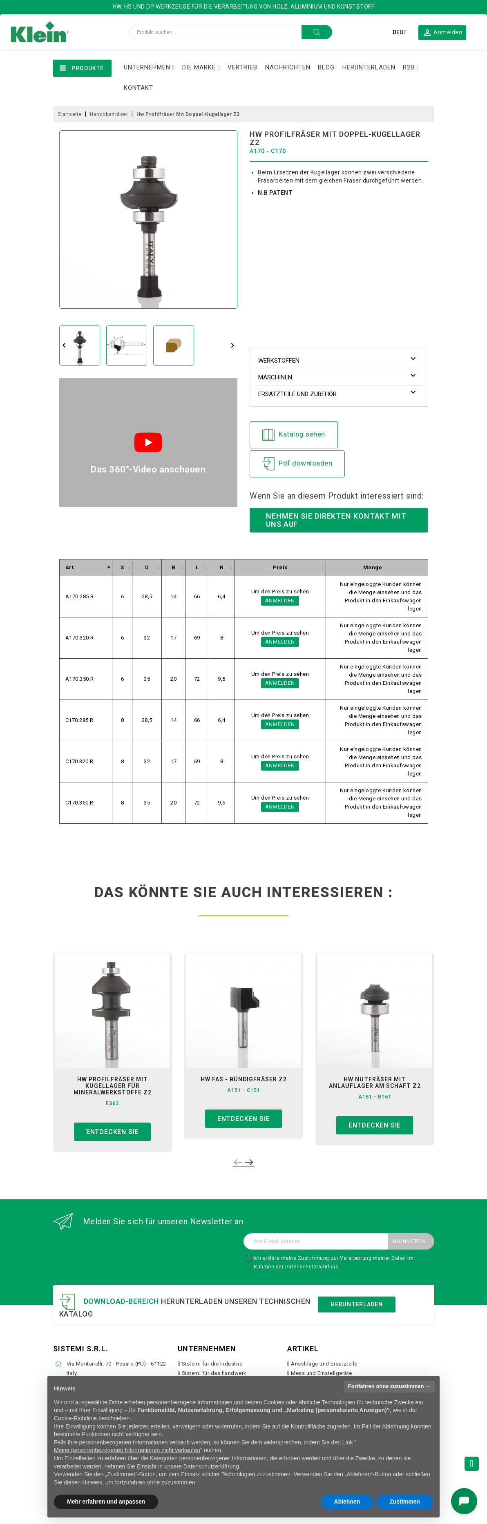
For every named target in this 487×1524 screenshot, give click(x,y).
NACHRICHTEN (288, 67)
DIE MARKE (199, 67)
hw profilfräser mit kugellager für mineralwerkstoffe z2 (113, 1086)
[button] (442, 32)
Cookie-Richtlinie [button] (75, 1418)
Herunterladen (356, 1304)
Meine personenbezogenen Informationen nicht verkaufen (127, 1450)
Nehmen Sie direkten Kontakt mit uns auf (336, 520)
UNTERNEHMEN (147, 67)
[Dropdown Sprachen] (400, 32)
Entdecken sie (112, 1132)
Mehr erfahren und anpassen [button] (106, 1501)
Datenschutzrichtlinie (312, 1267)
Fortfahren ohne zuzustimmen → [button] (389, 1386)
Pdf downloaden (297, 464)
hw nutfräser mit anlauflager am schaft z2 (375, 1082)
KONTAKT (138, 87)
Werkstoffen (278, 360)
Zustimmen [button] (404, 1501)
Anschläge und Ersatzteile (324, 1364)
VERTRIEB (242, 67)
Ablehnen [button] (347, 1501)
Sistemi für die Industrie (212, 1364)
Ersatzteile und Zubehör (297, 394)
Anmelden (280, 600)
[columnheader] (85, 567)
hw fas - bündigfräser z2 (244, 1079)
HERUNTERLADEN (368, 67)
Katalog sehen (293, 435)
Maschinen (275, 377)
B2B (409, 67)
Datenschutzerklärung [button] (211, 1466)
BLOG (326, 67)
